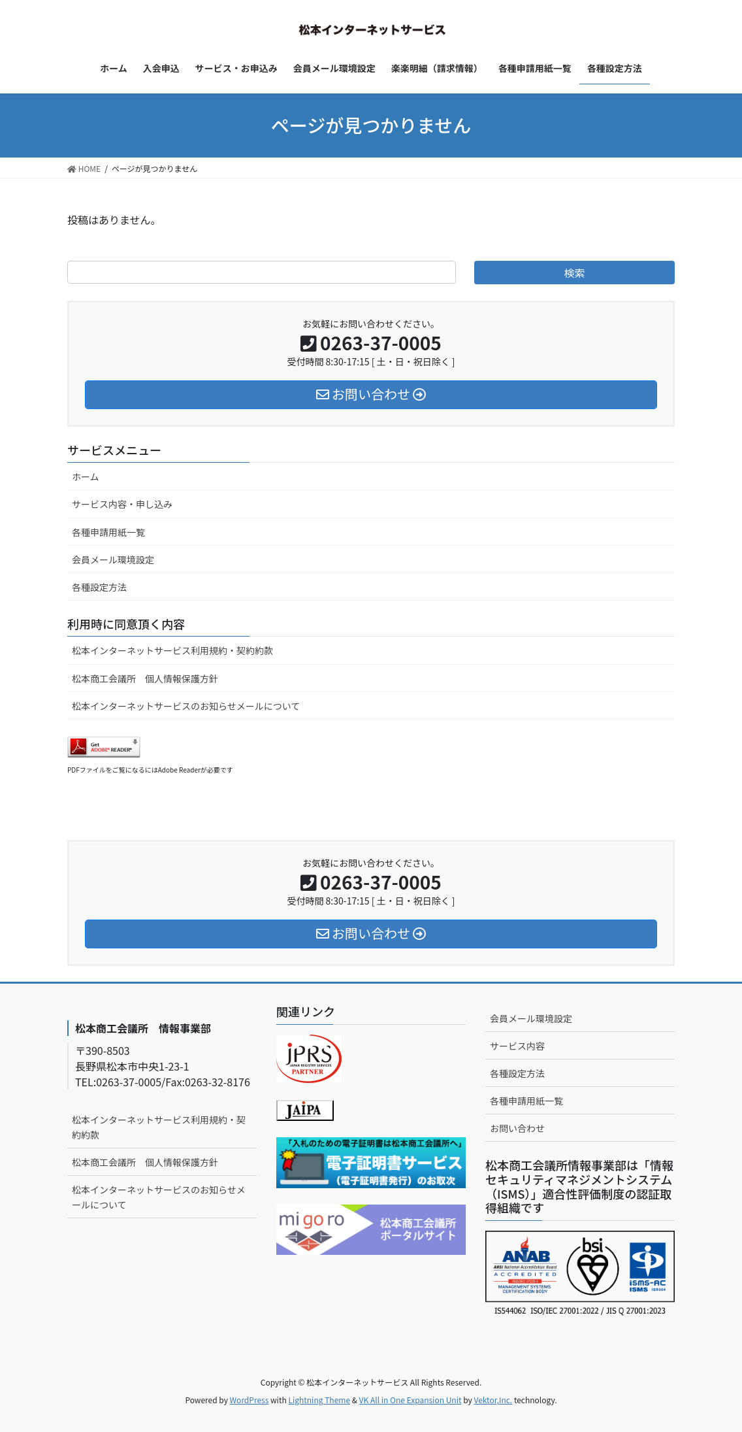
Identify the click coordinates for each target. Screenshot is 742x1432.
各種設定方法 (99, 586)
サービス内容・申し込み (122, 503)
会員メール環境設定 (113, 559)
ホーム (85, 476)
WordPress (249, 1399)
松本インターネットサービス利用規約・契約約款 (172, 650)
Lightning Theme (319, 1399)
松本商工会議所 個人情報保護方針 (145, 678)
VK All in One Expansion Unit (410, 1399)
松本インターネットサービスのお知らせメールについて (186, 705)
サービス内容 (517, 1045)
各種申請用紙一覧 (108, 532)
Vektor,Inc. (493, 1399)
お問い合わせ (517, 1128)
